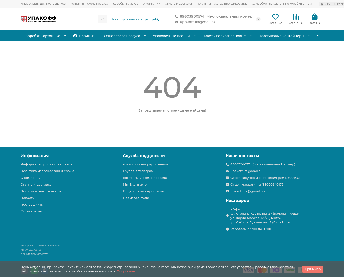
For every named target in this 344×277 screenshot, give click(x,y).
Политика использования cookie (47, 171)
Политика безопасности (41, 191)
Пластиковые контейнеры (281, 36)
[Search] (135, 19)
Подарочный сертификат (144, 191)
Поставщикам (32, 204)
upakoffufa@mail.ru (194, 21)
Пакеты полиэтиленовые (224, 36)
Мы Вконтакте (135, 184)
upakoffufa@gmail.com (248, 191)
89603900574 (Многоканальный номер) (213, 16)
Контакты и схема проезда (89, 3)
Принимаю (313, 269)
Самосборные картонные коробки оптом (282, 3)
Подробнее (126, 271)
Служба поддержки (144, 155)
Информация (35, 155)
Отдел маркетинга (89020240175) (257, 184)
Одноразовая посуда (122, 36)
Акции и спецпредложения (145, 164)
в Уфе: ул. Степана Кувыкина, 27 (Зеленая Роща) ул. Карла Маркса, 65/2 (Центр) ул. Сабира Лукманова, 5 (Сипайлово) (264, 215)
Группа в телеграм (138, 171)
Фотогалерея (31, 211)
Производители (136, 198)
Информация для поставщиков (43, 3)
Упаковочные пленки (171, 36)
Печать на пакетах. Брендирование (222, 3)
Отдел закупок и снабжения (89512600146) (265, 178)
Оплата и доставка (178, 3)
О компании (151, 3)
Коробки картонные (42, 36)
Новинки (84, 36)
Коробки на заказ (125, 3)
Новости (28, 198)
